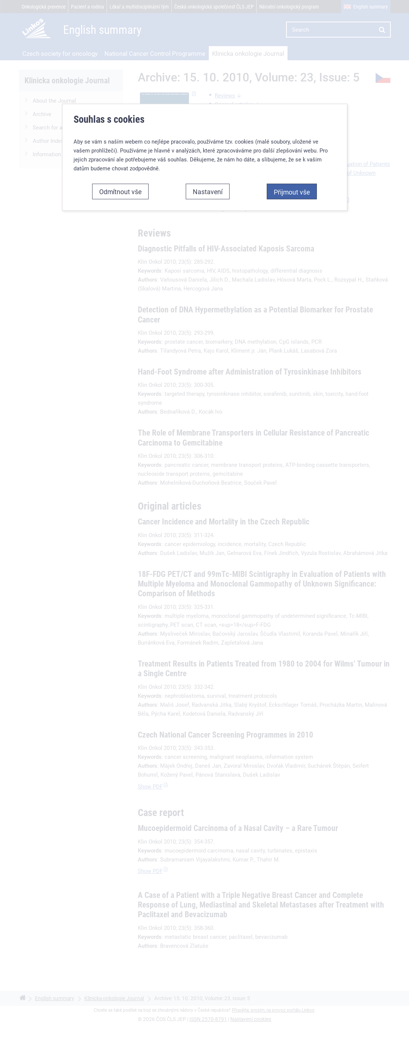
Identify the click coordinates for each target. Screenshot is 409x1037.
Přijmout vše (292, 191)
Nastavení (208, 191)
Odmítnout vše (120, 191)
